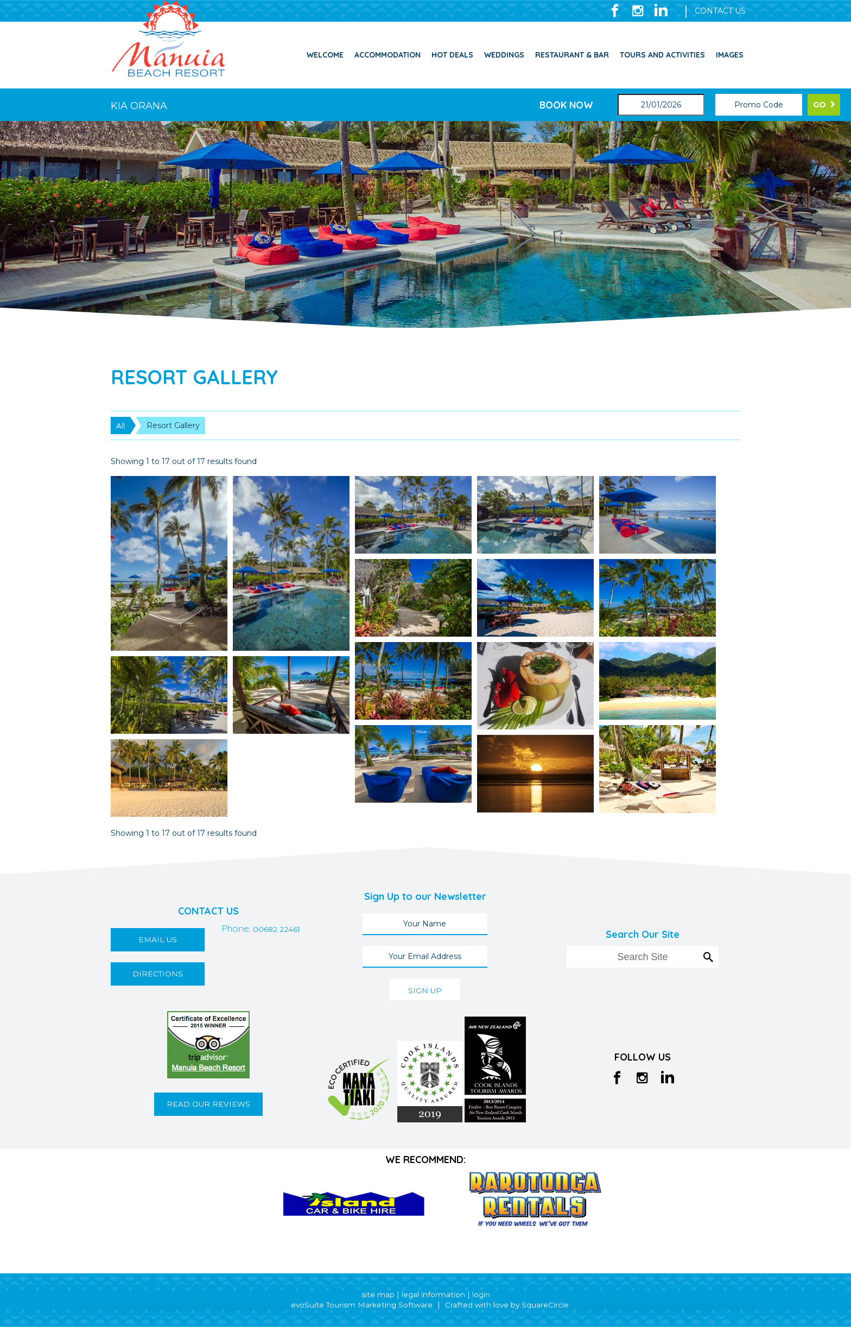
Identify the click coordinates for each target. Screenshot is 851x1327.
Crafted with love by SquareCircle (507, 1305)
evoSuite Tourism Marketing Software (361, 1305)
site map (377, 1294)
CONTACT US (720, 11)
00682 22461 (224, 974)
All (120, 425)
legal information (433, 1294)
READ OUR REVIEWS (208, 1104)
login (481, 1294)
